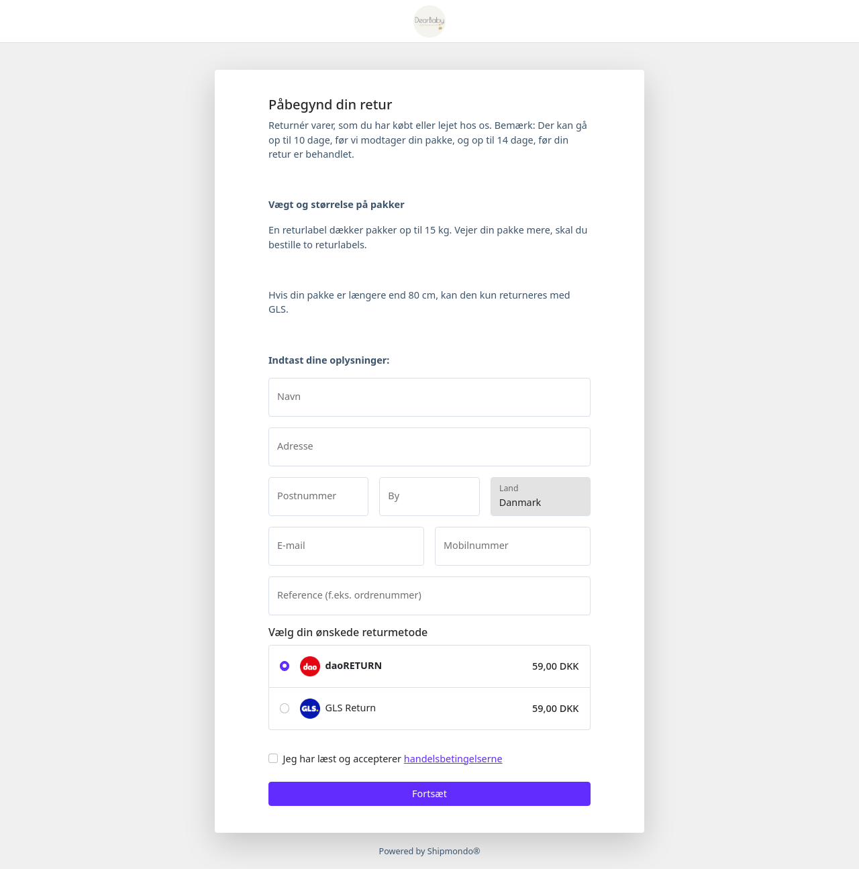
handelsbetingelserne (453, 758)
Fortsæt (429, 793)
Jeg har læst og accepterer (393, 758)
